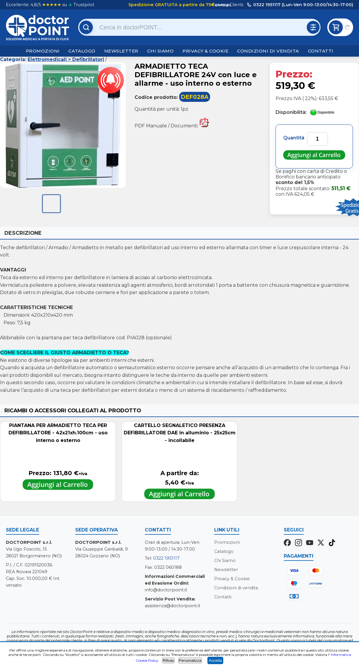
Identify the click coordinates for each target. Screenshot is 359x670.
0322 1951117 (166, 558)
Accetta (215, 660)
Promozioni (43, 51)
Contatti (320, 51)
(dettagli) (222, 5)
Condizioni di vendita (268, 51)
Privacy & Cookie (205, 51)
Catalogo (81, 51)
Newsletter (121, 51)
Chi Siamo (160, 51)
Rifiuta (168, 660)
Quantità (293, 138)
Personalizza (190, 660)
